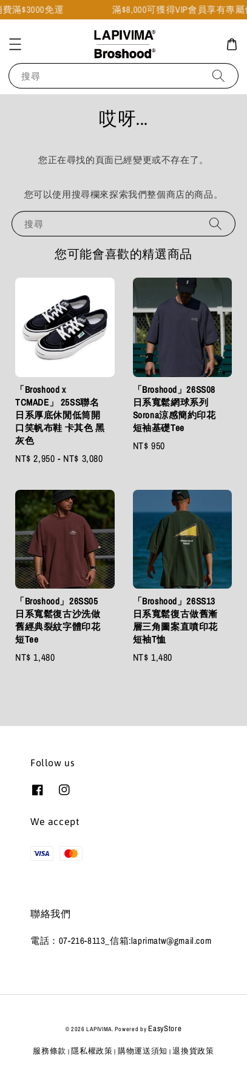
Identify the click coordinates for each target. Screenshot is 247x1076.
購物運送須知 (142, 1051)
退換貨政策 (193, 1051)
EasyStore (164, 1028)
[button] (15, 44)
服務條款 (49, 1051)
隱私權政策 (92, 1051)
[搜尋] (218, 75)
